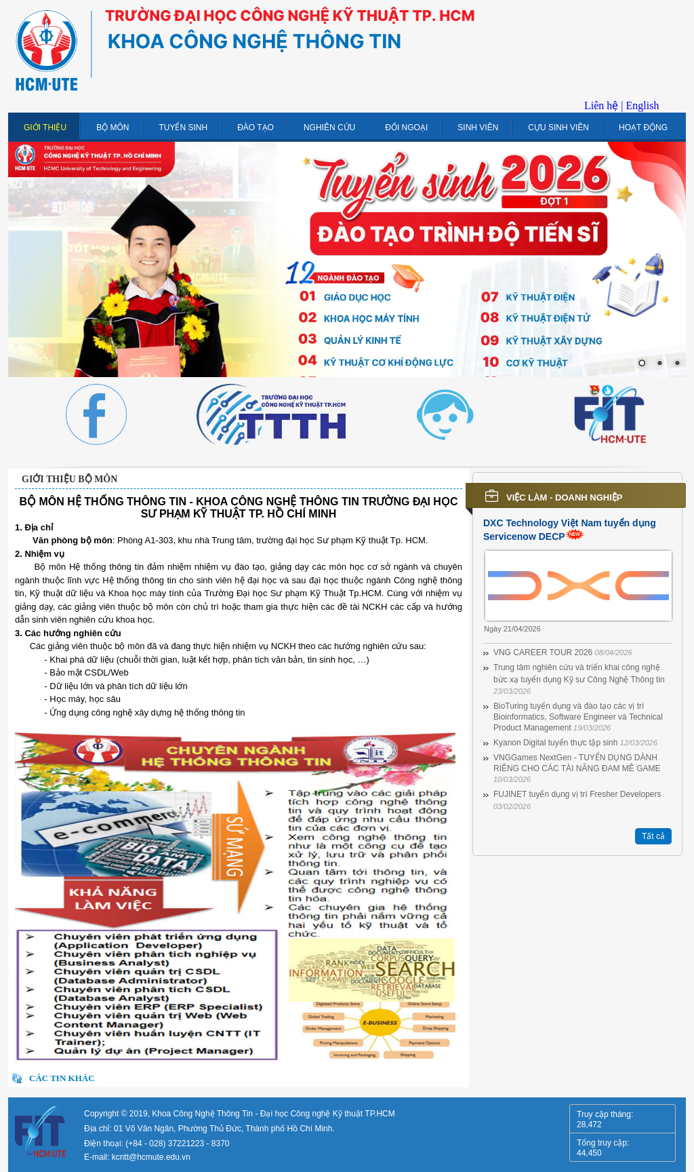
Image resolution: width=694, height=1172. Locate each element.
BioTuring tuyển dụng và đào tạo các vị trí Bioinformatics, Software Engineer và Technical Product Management (578, 716)
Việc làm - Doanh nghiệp (564, 497)
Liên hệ (601, 105)
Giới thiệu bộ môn (69, 479)
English (642, 105)
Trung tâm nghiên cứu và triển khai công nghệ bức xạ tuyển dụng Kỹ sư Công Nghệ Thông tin (579, 679)
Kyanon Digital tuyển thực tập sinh (575, 742)
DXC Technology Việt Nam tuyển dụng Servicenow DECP (569, 529)
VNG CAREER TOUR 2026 (562, 652)
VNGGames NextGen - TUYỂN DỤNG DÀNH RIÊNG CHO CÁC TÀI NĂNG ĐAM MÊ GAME (576, 768)
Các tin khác (62, 1078)
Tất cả (653, 836)
